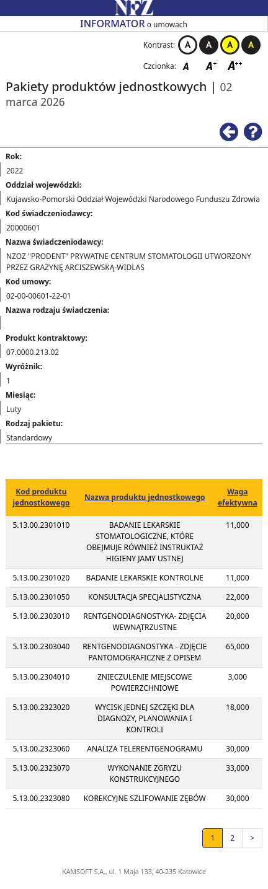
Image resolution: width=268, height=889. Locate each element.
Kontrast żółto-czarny (229, 45)
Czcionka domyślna (189, 65)
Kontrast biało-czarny (187, 45)
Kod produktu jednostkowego (40, 497)
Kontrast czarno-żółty (251, 45)
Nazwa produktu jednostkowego (144, 497)
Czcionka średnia (212, 65)
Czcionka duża (235, 65)
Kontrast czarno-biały (208, 45)
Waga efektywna (237, 497)
